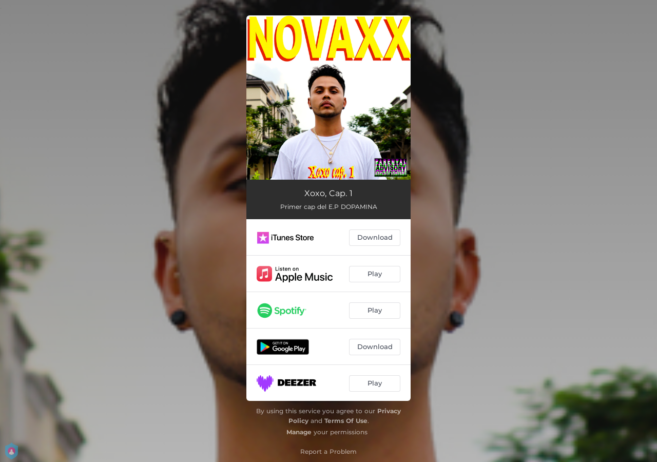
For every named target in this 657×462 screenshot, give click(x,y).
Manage (299, 432)
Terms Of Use (346, 421)
